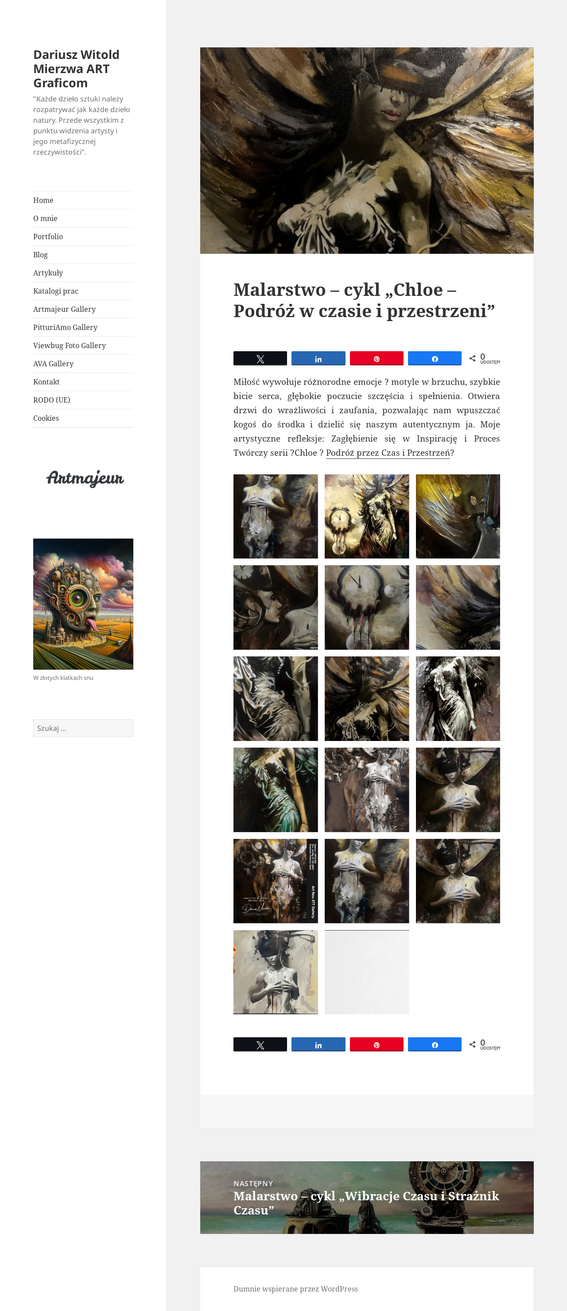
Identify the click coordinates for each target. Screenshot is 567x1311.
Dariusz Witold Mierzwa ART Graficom (76, 68)
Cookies (46, 418)
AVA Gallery (53, 363)
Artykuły (48, 273)
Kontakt (46, 382)
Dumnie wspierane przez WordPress (295, 1289)
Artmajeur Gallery (64, 309)
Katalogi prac (55, 291)
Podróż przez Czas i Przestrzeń (388, 452)
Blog (40, 255)
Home (43, 200)
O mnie (45, 218)
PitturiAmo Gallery (65, 327)
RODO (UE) (51, 400)
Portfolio (49, 236)
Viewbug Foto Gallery (69, 345)
